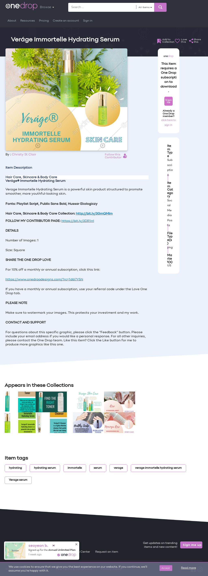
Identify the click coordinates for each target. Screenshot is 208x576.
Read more (188, 568)
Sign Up (168, 101)
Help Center (81, 552)
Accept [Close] (165, 567)
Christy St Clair (24, 154)
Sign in (87, 21)
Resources (27, 21)
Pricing (44, 21)
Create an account (66, 21)
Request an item (106, 552)
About (12, 21)
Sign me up (192, 545)
